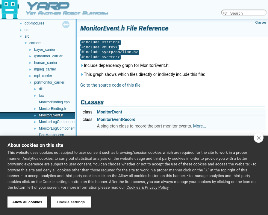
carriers (35, 43)
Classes (261, 22)
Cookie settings (71, 202)
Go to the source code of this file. (111, 85)
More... (199, 126)
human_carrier (45, 63)
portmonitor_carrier (49, 82)
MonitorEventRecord (116, 119)
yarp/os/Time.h (120, 52)
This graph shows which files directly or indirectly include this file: (142, 74)
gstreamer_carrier (48, 56)
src (27, 30)
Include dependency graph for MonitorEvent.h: (124, 65)
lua (41, 95)
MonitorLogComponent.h (58, 128)
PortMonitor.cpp (51, 135)
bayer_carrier (44, 49)
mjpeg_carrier (45, 69)
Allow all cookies (27, 202)
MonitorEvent (109, 112)
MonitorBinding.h (52, 109)
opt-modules (34, 23)
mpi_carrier (43, 76)
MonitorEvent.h (51, 115)
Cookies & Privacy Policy (147, 187)
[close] (259, 138)
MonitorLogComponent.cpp (60, 122)
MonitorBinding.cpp (54, 102)
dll (41, 89)
